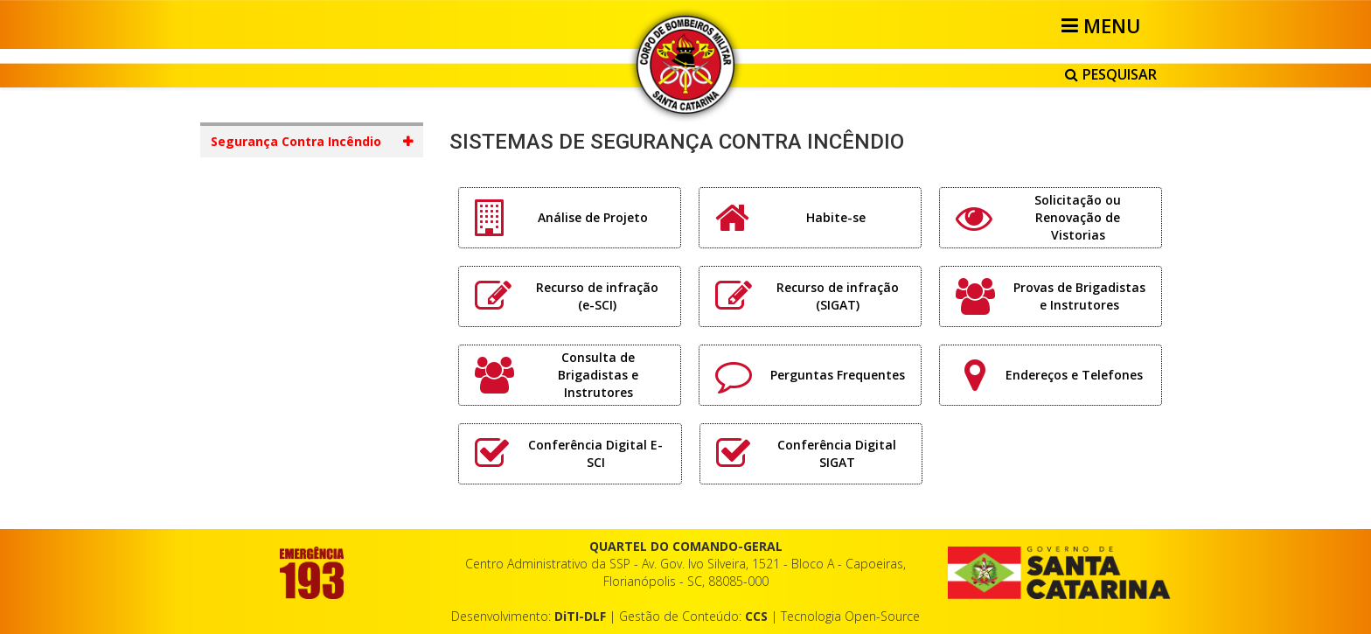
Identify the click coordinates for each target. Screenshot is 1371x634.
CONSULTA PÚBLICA (524, 492)
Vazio (964, 414)
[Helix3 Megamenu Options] (1104, 25)
